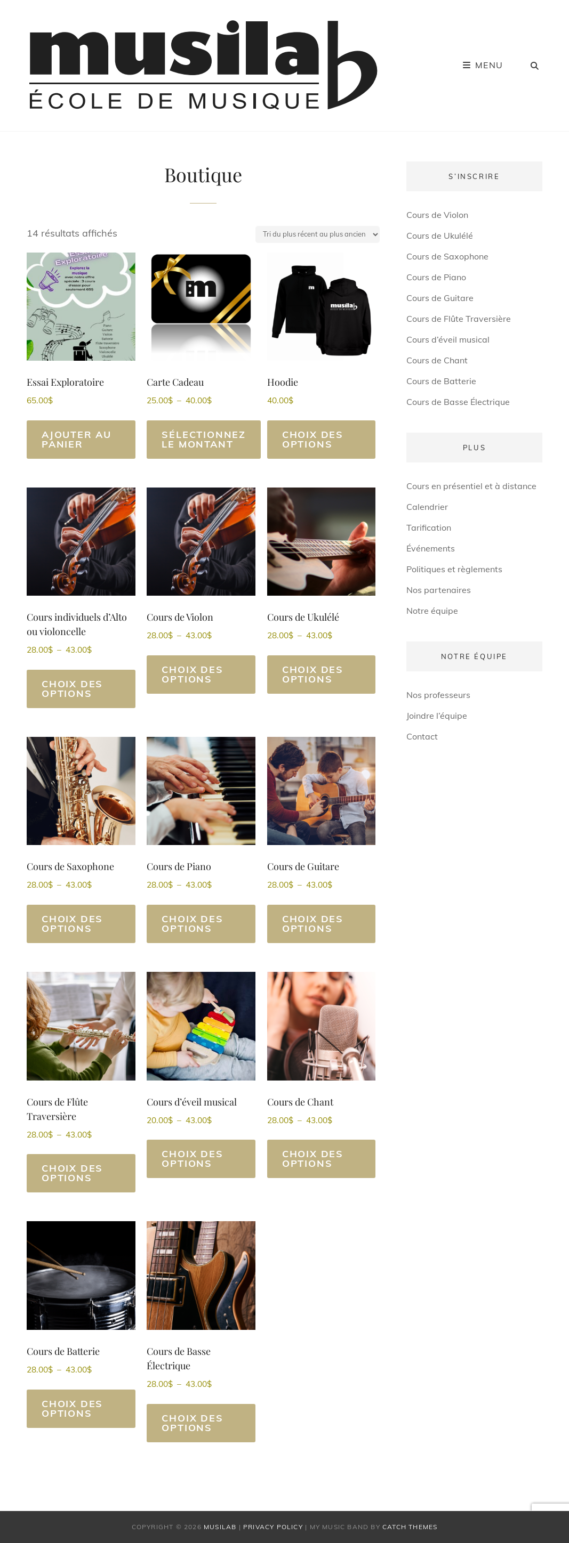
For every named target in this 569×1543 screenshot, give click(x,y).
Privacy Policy (273, 1527)
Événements (430, 548)
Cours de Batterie (441, 381)
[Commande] (317, 234)
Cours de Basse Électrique (458, 401)
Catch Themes (409, 1527)
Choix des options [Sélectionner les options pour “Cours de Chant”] (312, 1159)
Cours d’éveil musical (448, 339)
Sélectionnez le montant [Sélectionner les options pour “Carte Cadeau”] (204, 439)
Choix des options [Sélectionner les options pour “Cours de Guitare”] (312, 924)
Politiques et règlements (454, 569)
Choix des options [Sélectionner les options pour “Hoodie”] (312, 439)
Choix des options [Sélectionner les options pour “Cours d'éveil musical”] (192, 1159)
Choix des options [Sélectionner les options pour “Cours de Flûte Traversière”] (72, 1173)
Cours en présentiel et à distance (471, 486)
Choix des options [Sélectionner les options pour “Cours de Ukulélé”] (312, 674)
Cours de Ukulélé (439, 235)
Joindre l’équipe (436, 715)
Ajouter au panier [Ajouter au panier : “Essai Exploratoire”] (76, 439)
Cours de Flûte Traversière (458, 318)
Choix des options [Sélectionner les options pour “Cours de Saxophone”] (72, 924)
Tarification (428, 527)
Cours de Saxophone (447, 256)
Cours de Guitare (440, 298)
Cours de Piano (436, 277)
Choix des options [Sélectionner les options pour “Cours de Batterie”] (72, 1408)
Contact (422, 736)
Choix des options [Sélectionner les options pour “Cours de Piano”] (192, 924)
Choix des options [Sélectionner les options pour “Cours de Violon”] (192, 674)
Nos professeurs (438, 694)
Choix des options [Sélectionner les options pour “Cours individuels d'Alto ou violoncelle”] (72, 689)
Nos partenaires (438, 589)
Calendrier (427, 506)
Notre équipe (432, 610)
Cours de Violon (437, 214)
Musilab (220, 1527)
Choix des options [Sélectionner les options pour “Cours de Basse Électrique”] (192, 1423)
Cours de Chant (437, 360)
